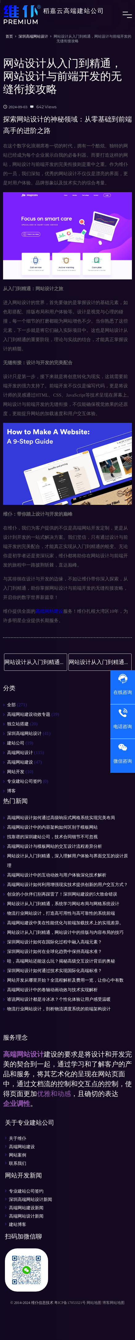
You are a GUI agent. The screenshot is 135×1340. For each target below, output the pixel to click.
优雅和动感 (54, 1094)
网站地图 (94, 1303)
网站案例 (17, 1155)
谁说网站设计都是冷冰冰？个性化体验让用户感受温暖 (59, 999)
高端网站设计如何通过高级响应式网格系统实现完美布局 (61, 817)
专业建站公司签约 (24, 781)
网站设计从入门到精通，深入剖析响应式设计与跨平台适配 (100, 662)
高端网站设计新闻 (26, 1216)
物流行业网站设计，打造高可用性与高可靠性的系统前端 (61, 913)
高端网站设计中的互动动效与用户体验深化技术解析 (56, 875)
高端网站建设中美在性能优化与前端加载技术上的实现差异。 (65, 923)
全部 (11, 705)
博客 (11, 791)
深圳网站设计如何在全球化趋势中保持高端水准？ (54, 951)
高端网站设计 (20, 752)
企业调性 (16, 1103)
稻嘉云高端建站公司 (53, 14)
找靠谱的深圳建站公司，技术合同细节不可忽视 (52, 837)
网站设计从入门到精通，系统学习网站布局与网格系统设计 (63, 903)
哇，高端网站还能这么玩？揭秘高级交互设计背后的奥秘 (61, 961)
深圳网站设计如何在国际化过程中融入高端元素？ (54, 942)
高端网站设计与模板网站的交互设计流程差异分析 (54, 846)
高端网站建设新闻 (26, 1207)
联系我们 (17, 1163)
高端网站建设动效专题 (28, 714)
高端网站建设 (49, 611)
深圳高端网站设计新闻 (30, 1199)
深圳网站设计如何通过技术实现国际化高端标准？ (54, 970)
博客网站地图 (113, 1303)
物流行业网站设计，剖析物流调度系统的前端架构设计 (59, 1009)
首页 (9, 36)
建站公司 (15, 743)
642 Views (46, 106)
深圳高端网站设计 (33, 36)
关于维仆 (17, 1138)
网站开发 (15, 771)
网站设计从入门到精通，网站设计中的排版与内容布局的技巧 (35, 662)
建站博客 (17, 1224)
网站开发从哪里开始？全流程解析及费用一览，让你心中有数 (65, 980)
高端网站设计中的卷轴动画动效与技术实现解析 (52, 989)
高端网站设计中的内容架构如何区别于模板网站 (52, 827)
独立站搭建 (18, 724)
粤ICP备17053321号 (70, 1303)
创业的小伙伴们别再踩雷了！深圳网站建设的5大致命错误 (62, 894)
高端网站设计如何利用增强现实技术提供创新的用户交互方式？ (67, 884)
